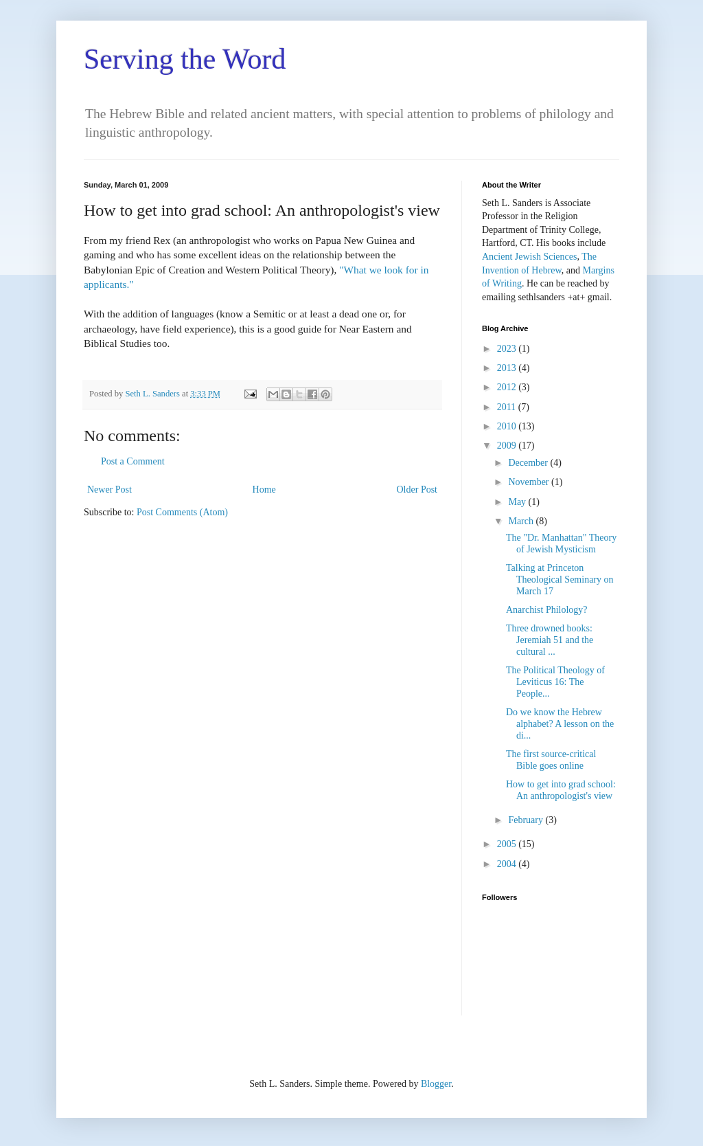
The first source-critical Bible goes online (551, 760)
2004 (508, 864)
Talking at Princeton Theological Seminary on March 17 (560, 579)
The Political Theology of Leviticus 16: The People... (555, 682)
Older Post (417, 489)
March (521, 521)
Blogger (436, 1084)
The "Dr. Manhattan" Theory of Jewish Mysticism (561, 543)
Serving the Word (185, 59)
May (518, 502)
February (526, 820)
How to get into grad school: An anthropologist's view (561, 790)
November (529, 482)
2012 (508, 387)
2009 (508, 445)
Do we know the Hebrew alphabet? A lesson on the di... (560, 724)
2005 (508, 844)
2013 (508, 368)
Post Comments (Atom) (182, 512)
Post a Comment (133, 461)
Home (264, 489)
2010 (508, 426)
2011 (507, 407)
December (529, 463)
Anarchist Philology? (547, 610)
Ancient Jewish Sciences (529, 256)
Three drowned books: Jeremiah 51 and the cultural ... (549, 640)
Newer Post (109, 489)
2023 (508, 349)
